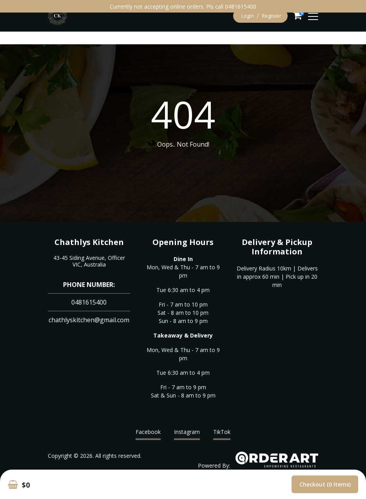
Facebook (148, 433)
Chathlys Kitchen (89, 242)
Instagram (187, 433)
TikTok (221, 433)
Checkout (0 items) (325, 484)
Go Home (183, 164)
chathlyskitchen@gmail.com (89, 320)
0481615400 (89, 302)
